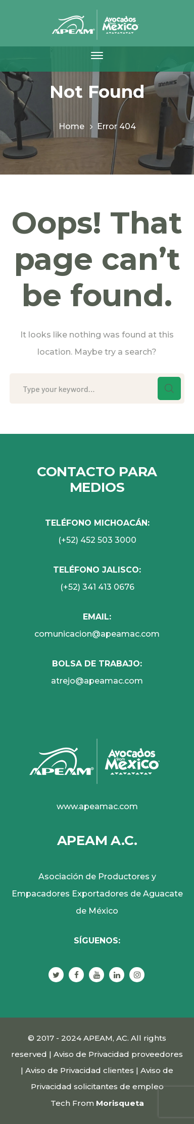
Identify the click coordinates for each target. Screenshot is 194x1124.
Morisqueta (120, 1103)
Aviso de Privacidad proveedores (118, 1054)
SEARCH (169, 388)
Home (71, 126)
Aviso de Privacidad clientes (79, 1070)
